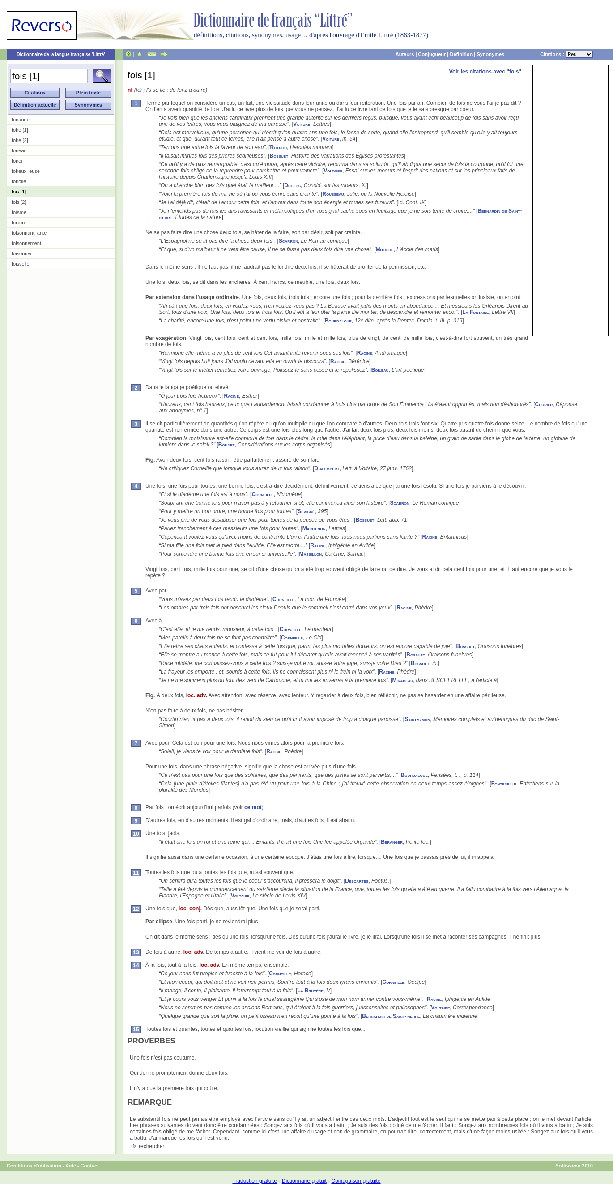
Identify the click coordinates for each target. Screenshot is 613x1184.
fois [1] (19, 191)
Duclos (292, 185)
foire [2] (20, 140)
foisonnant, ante (29, 233)
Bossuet (278, 156)
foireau (19, 150)
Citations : (566, 54)
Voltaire (333, 170)
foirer (17, 160)
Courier (544, 404)
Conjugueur (432, 54)
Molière (385, 249)
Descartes (356, 881)
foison (18, 222)
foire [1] (20, 130)
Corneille (262, 494)
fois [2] (19, 202)
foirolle (19, 181)
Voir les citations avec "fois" (485, 72)
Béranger (392, 842)
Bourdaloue (338, 320)
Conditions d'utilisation (34, 1165)
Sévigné (306, 511)
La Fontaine (475, 312)
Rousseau (333, 194)
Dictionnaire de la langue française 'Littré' (61, 54)
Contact (90, 1165)
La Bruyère (311, 990)
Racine (364, 353)
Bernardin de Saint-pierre (391, 1016)
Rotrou (278, 147)
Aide (70, 1165)
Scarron (288, 241)
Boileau (380, 370)
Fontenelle (503, 784)
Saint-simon (417, 719)
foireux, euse (26, 171)
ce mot (253, 807)
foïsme (19, 212)
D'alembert (327, 468)
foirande (21, 119)
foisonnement (26, 243)
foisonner (22, 253)
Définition (461, 54)
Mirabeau (402, 680)
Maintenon (314, 528)
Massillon (310, 554)
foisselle (21, 263)
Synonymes (490, 54)
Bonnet (226, 445)
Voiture (301, 124)
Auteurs (405, 54)
